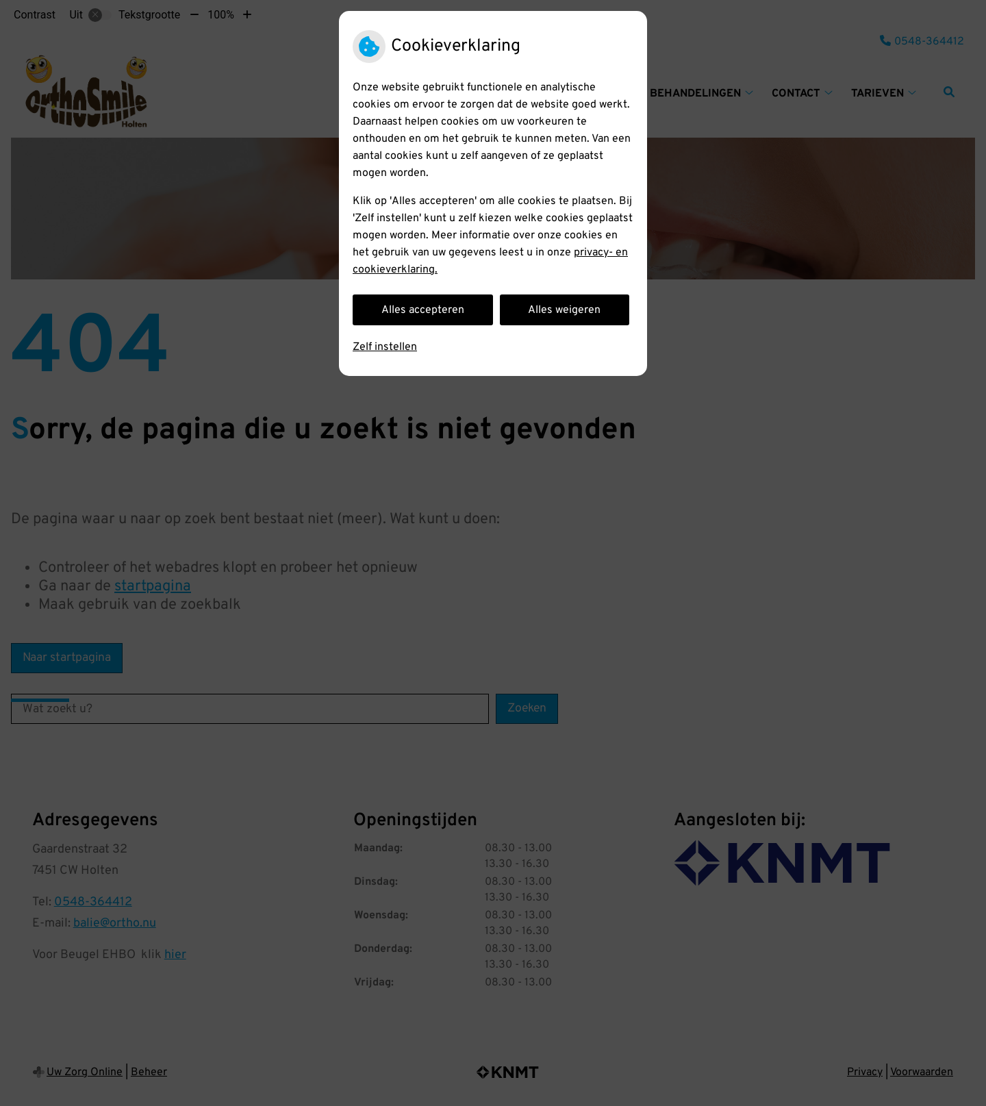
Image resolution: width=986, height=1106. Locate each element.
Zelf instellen (385, 347)
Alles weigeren (564, 310)
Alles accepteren (422, 310)
